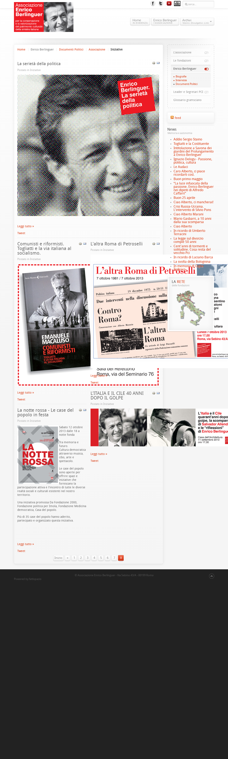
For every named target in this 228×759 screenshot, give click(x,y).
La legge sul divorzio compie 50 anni (188, 240)
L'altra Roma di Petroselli (117, 244)
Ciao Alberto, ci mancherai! (193, 202)
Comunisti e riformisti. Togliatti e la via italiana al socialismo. (44, 248)
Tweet (21, 233)
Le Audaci (181, 167)
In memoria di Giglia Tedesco (189, 267)
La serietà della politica (39, 63)
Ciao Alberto (183, 226)
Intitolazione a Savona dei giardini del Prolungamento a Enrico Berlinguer (194, 151)
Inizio (58, 558)
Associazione (97, 49)
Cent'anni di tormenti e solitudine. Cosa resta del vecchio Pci (192, 249)
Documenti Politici (71, 49)
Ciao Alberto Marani (188, 214)
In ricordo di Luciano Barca (193, 257)
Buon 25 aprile (184, 198)
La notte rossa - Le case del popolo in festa (45, 413)
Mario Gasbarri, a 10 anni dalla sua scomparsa (192, 220)
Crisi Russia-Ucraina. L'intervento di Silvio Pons (192, 208)
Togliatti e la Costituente (191, 144)
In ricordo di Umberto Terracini (189, 232)
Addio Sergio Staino (188, 139)
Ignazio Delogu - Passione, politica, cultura (193, 160)
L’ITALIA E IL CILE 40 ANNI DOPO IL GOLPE (117, 396)
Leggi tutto (24, 226)
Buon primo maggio (188, 179)
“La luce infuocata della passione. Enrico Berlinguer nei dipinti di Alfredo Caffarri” (194, 188)
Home (21, 49)
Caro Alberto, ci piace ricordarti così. (189, 173)
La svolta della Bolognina (192, 262)
